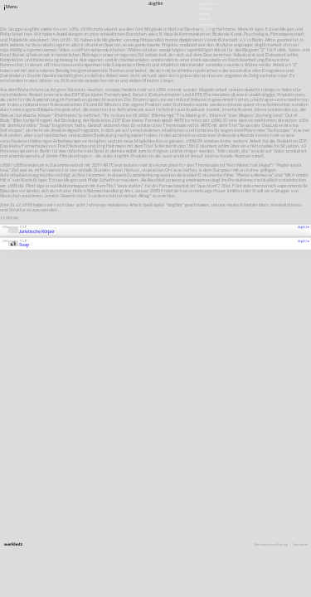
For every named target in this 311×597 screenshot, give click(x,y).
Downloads (207, 24)
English (205, 29)
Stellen (205, 9)
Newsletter (208, 3)
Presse (205, 14)
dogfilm (303, 227)
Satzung (205, 19)
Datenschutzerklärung (271, 545)
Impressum (300, 545)
